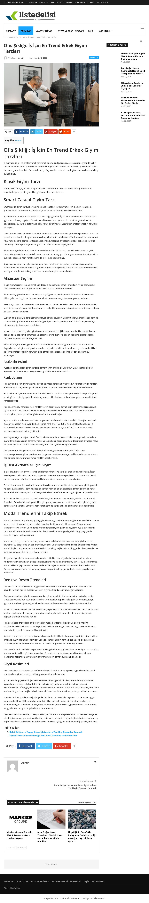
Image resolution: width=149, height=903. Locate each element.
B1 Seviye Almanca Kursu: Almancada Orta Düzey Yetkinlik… (133, 115)
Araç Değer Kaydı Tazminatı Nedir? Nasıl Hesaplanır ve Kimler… (133, 71)
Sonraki (21, 847)
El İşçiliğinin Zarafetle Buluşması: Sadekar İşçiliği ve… (132, 86)
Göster (18, 140)
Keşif (92, 2)
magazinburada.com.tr (54, 898)
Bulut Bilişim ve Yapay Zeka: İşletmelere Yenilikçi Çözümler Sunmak (45, 731)
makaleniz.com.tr (73, 898)
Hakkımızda (101, 2)
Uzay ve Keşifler (57, 2)
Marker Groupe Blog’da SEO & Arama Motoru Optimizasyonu (133, 56)
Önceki (11, 847)
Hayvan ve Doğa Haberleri (77, 2)
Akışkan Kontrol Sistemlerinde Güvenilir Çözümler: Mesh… (133, 100)
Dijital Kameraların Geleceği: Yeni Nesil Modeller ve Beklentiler (43, 735)
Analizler (43, 2)
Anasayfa (33, 2)
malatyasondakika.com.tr (93, 898)
